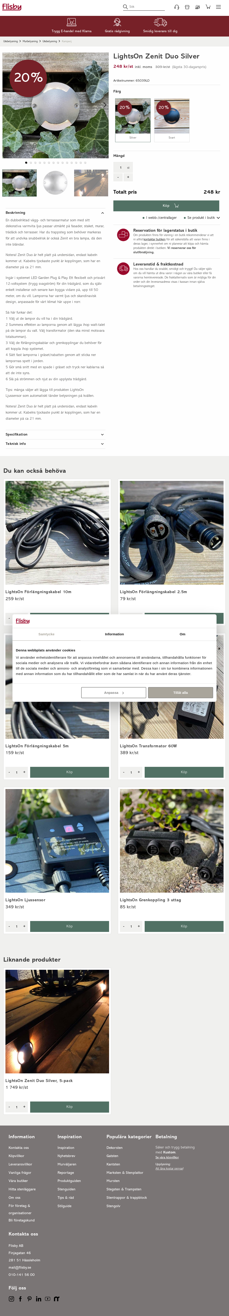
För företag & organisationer (20, 1209)
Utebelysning (10, 41)
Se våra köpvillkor (167, 1157)
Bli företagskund (22, 1220)
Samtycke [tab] (47, 634)
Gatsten (112, 1156)
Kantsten (113, 1164)
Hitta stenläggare (22, 1189)
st (128, 168)
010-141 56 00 (22, 1275)
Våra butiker (18, 1181)
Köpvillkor (16, 1156)
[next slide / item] (104, 105)
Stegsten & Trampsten (124, 1189)
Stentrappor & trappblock (127, 1198)
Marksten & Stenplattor (125, 1173)
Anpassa (114, 693)
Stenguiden (67, 1189)
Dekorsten (115, 1148)
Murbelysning (30, 41)
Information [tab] (114, 634)
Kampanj (67, 41)
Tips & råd (66, 1198)
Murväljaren (67, 1164)
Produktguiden (69, 1181)
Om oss (14, 1198)
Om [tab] (182, 634)
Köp (166, 206)
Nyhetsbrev (66, 1156)
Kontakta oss (19, 1148)
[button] (19, 183)
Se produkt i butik (201, 218)
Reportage (66, 1173)
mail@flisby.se (20, 1268)
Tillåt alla (180, 693)
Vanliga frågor (20, 1173)
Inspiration (66, 1148)
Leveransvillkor (20, 1164)
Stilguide (64, 1206)
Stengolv (113, 1206)
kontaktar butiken (155, 239)
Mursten (113, 1181)
